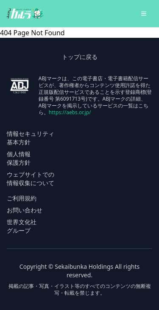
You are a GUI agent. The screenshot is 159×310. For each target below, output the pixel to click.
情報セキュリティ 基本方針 (30, 138)
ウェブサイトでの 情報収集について (30, 178)
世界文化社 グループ (21, 226)
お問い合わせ (24, 210)
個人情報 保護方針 (19, 158)
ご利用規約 (21, 198)
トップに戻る (80, 57)
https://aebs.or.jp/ (70, 112)
